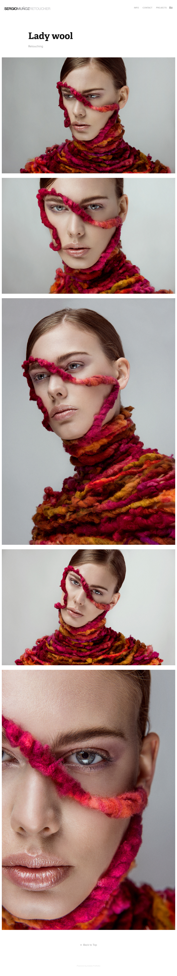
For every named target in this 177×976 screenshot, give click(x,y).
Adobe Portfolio (93, 965)
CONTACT (147, 7)
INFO (136, 7)
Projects (161, 7)
